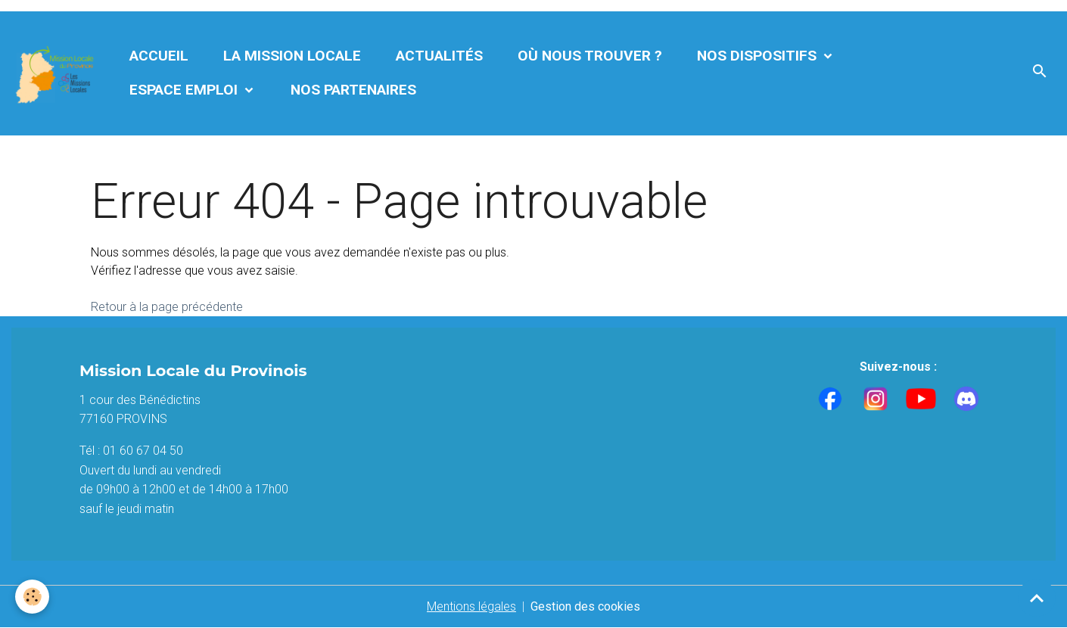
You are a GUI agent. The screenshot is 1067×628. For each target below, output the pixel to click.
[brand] (56, 73)
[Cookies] (32, 597)
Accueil (158, 55)
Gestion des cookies (585, 606)
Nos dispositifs (758, 55)
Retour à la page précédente (167, 307)
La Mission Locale (292, 55)
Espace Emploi (185, 89)
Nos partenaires (353, 89)
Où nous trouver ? (590, 55)
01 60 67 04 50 (143, 450)
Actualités (439, 55)
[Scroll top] (1037, 598)
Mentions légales (471, 606)
